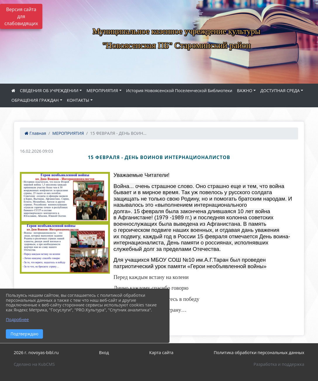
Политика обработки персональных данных (259, 352)
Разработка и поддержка (279, 364)
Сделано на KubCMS (34, 364)
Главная (35, 133)
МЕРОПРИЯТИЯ (102, 90)
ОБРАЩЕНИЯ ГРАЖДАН (35, 100)
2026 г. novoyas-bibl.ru (36, 352)
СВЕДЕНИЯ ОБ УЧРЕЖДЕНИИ (49, 90)
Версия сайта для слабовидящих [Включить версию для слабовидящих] (21, 16)
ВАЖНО (244, 90)
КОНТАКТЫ (78, 100)
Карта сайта (161, 352)
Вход (104, 352)
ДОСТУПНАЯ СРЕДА (280, 90)
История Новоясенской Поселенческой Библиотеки (179, 90)
